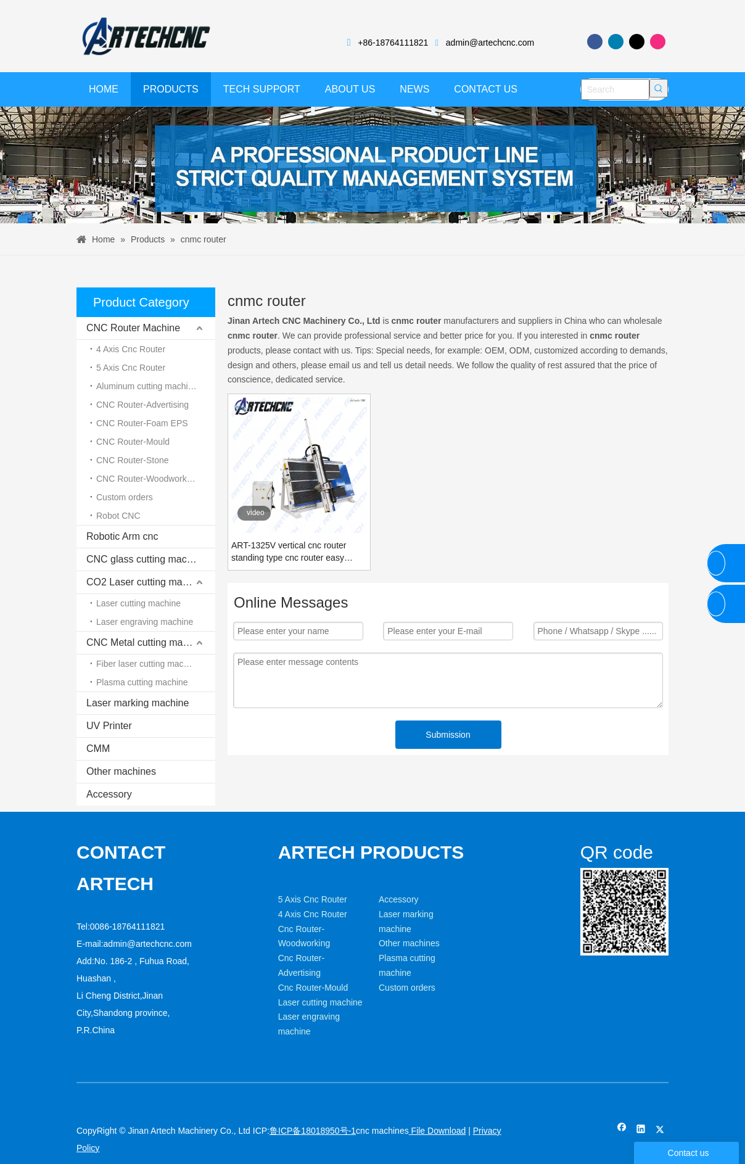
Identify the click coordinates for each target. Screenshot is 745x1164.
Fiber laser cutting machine (148, 664)
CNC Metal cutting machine (146, 642)
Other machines (121, 771)
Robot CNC (118, 516)
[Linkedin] (616, 41)
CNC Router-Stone (132, 460)
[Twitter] (636, 41)
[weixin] (590, 878)
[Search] (615, 89)
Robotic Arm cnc (122, 536)
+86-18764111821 (393, 42)
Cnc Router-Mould (313, 988)
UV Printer (109, 725)
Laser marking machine (137, 703)
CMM (98, 748)
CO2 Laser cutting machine (146, 582)
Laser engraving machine (144, 622)
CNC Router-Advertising (142, 405)
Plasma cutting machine (142, 682)
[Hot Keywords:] (658, 88)
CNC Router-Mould (133, 442)
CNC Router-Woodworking (147, 479)
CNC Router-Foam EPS (142, 423)
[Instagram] (657, 41)
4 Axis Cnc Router (130, 349)
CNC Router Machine (133, 328)
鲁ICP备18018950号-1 (313, 1131)
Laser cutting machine (138, 603)
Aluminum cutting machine (146, 386)
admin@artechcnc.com (490, 42)
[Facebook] (595, 41)
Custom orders (124, 497)
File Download (437, 1131)
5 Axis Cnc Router (130, 368)
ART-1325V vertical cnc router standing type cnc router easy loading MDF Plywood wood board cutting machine (297, 552)
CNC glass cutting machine (145, 559)
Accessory (109, 794)
